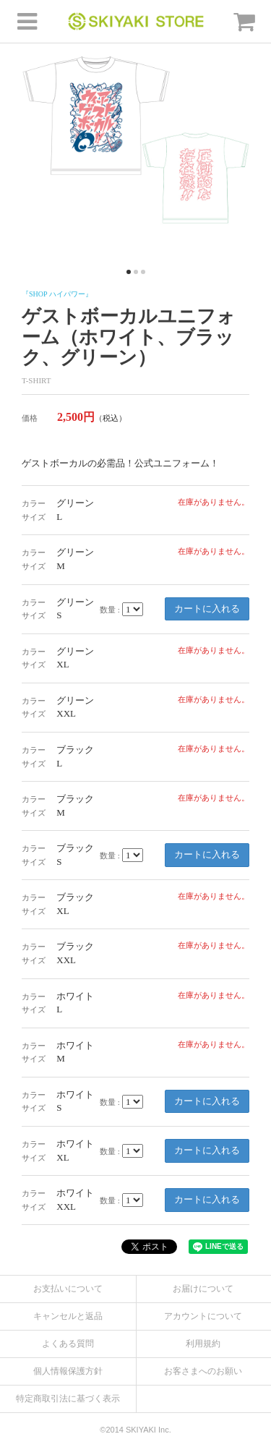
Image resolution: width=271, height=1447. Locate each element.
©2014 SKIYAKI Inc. (135, 1429)
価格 (30, 418)
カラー (34, 503)
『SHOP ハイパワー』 (57, 294)
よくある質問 (68, 1344)
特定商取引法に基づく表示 (68, 1398)
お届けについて (203, 1289)
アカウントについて (203, 1316)
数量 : (110, 609)
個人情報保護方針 (68, 1371)
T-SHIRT (36, 380)
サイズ (34, 517)
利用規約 (203, 1344)
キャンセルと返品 (68, 1316)
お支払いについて (68, 1289)
